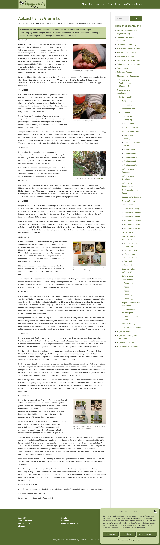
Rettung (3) (128, 287)
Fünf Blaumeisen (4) (132, 217)
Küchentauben (128, 232)
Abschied (128, 265)
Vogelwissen (114, 4)
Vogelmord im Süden (125, 342)
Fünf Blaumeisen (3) (132, 213)
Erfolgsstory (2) (130, 153)
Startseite (87, 4)
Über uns (100, 4)
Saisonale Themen (124, 72)
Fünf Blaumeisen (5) (132, 221)
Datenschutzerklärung (126, 540)
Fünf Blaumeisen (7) (132, 228)
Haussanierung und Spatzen (129, 49)
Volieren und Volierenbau (127, 346)
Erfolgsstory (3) (130, 157)
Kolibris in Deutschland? (127, 52)
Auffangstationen (133, 4)
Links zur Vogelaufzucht (132, 328)
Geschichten (124, 113)
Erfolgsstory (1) (130, 149)
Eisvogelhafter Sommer (131, 197)
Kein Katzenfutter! (131, 128)
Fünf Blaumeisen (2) (132, 209)
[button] (155, 511)
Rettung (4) (128, 291)
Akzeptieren (110, 534)
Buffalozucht (127, 101)
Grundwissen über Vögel (127, 45)
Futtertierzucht (125, 97)
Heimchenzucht (128, 109)
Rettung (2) (128, 283)
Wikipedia (99, 178)
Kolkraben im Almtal (125, 56)
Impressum (139, 540)
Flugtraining (129, 261)
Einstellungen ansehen (146, 534)
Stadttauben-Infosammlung (129, 76)
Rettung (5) (128, 295)
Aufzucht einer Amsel (131, 132)
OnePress (84, 540)
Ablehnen (127, 534)
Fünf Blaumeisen (129, 205)
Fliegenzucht (127, 105)
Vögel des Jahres (124, 332)
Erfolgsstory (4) (130, 161)
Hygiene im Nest (130, 250)
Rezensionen (122, 68)
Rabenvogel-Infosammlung (128, 64)
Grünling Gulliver (129, 201)
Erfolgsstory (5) (130, 165)
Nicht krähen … (130, 124)
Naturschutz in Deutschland (129, 60)
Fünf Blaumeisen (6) (132, 224)
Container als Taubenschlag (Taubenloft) (125, 83)
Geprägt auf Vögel (129, 324)
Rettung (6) (128, 299)
